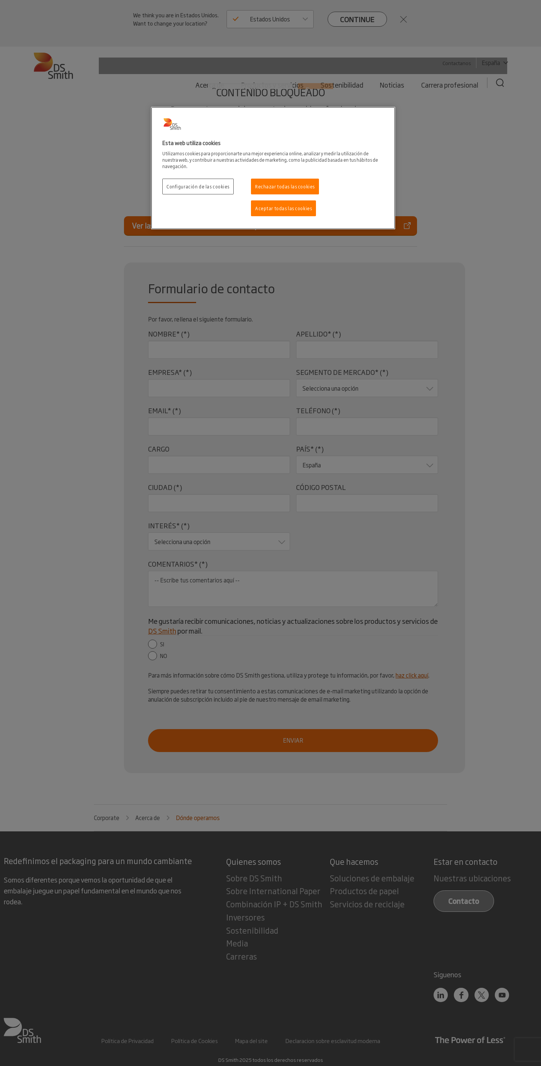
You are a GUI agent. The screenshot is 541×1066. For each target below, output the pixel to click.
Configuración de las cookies (198, 186)
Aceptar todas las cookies (283, 208)
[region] (273, 168)
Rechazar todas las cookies (285, 186)
